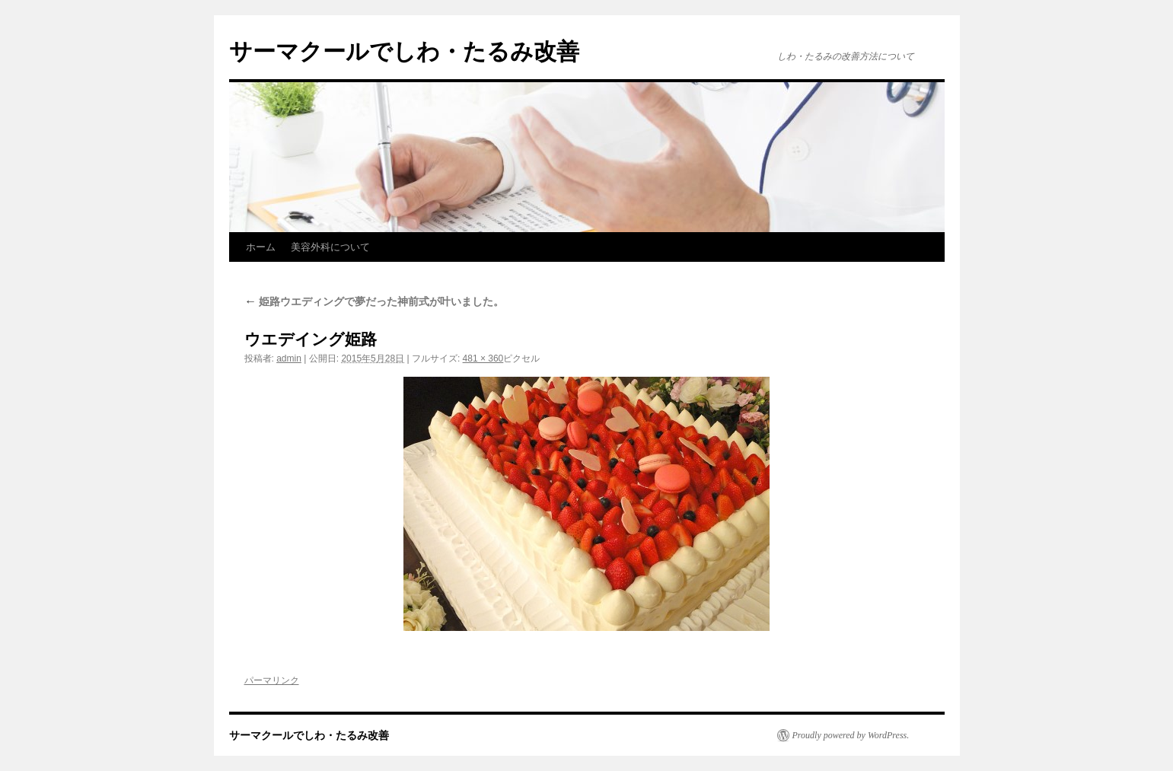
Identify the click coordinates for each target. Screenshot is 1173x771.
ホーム (261, 247)
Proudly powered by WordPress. (851, 735)
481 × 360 (483, 358)
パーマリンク (271, 680)
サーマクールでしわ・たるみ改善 (404, 51)
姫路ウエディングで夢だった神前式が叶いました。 (374, 301)
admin (288, 358)
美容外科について (330, 247)
